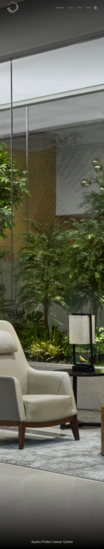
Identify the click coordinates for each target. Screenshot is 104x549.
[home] (12, 8)
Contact (88, 8)
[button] (60, 8)
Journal (79, 8)
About (70, 8)
